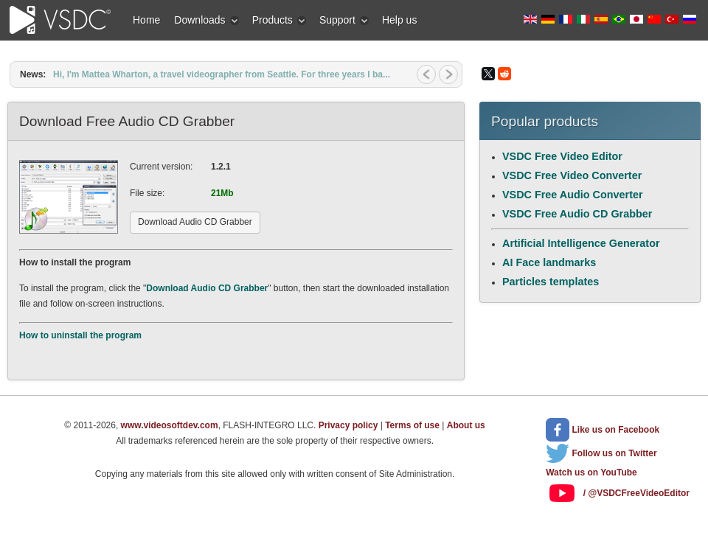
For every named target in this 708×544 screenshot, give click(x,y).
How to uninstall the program (80, 335)
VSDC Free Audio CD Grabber (577, 214)
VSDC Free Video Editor (562, 156)
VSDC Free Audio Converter (572, 194)
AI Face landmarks (549, 262)
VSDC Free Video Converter (572, 175)
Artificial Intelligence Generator (581, 243)
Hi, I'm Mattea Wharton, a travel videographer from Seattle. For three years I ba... (221, 74)
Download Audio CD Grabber (207, 288)
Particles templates (550, 281)
